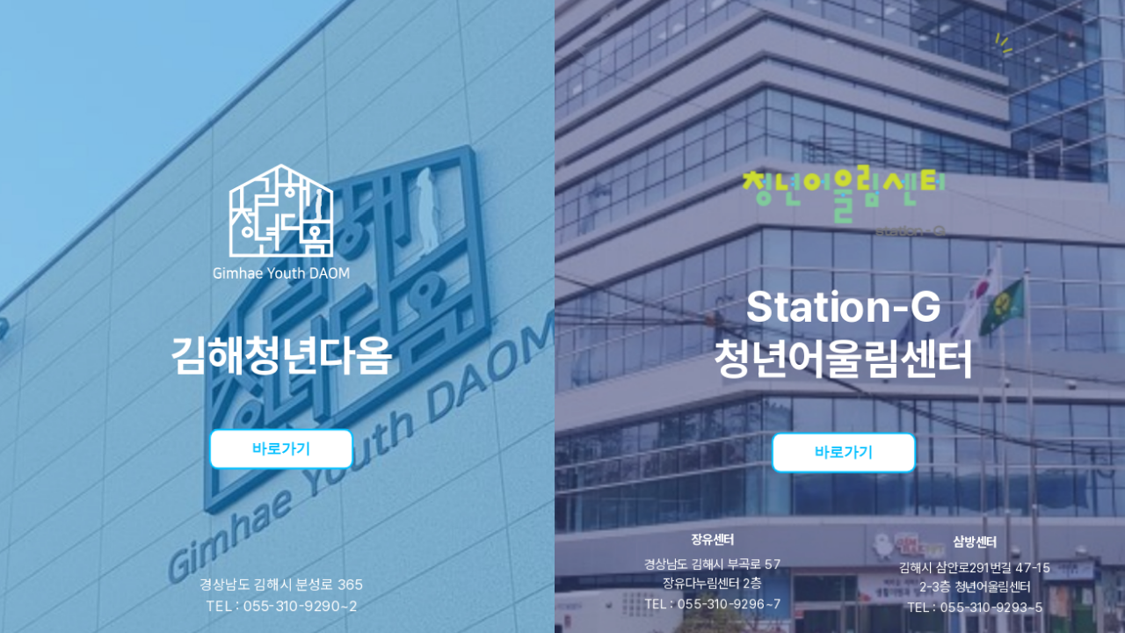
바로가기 (281, 447)
